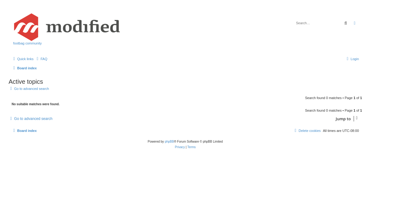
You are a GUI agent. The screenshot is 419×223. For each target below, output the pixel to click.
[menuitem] (41, 59)
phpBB (169, 141)
